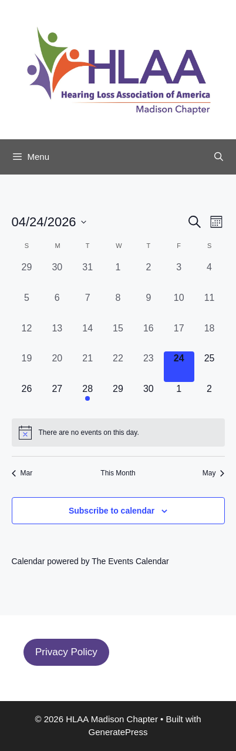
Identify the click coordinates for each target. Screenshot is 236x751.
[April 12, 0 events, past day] (27, 336)
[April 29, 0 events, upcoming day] (118, 397)
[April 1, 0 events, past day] (118, 275)
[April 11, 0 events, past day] (209, 306)
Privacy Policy (66, 652)
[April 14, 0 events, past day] (87, 336)
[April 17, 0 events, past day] (179, 336)
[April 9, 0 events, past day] (148, 306)
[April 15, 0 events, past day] (118, 336)
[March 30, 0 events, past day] (57, 275)
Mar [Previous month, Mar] (22, 473)
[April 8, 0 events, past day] (118, 306)
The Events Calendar (130, 561)
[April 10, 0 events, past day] (179, 306)
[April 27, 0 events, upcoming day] (57, 397)
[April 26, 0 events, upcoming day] (27, 397)
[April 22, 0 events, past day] (118, 366)
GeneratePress (118, 732)
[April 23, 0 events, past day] (148, 366)
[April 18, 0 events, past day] (209, 336)
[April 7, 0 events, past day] (87, 306)
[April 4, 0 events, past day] (209, 275)
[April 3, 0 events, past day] (179, 275)
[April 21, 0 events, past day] (87, 366)
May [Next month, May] (214, 473)
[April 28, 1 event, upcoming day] (87, 397)
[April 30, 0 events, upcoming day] (148, 397)
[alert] (118, 432)
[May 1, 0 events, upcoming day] (179, 397)
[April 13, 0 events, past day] (57, 336)
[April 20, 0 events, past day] (57, 366)
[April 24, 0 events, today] (179, 366)
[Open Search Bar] (218, 157)
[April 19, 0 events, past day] (27, 366)
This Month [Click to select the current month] (117, 473)
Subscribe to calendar (111, 510)
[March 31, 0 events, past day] (87, 275)
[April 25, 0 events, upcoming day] (209, 366)
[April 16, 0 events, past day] (148, 336)
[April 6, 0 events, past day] (57, 306)
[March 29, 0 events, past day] (27, 275)
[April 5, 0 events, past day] (27, 306)
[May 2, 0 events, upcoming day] (209, 397)
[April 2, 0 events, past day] (148, 275)
